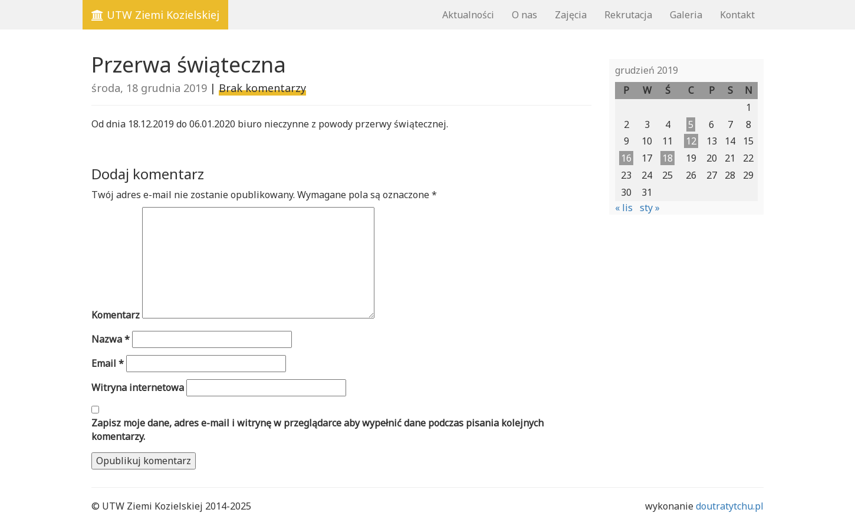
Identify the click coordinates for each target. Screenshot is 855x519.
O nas (524, 14)
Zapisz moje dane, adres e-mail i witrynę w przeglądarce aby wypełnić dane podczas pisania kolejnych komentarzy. (317, 429)
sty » (650, 207)
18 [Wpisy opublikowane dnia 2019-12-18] (667, 158)
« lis (624, 207)
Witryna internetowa (137, 387)
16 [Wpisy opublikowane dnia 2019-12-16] (626, 158)
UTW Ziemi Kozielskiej (155, 15)
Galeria (686, 14)
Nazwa (110, 339)
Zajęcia (571, 14)
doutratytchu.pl (730, 506)
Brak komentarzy (262, 88)
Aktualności (468, 14)
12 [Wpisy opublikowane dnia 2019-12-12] (691, 140)
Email (107, 363)
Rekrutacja (628, 14)
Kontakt (737, 14)
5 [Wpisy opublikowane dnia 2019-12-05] (690, 124)
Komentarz (115, 314)
